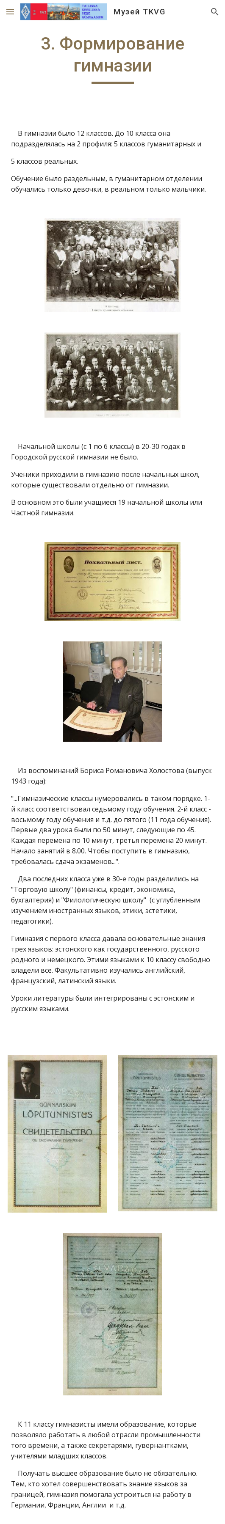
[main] (112, 58)
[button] (10, 11)
